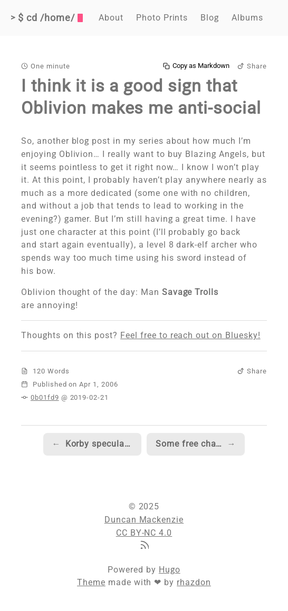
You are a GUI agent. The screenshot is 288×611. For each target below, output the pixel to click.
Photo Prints (162, 18)
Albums (247, 18)
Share (252, 66)
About (111, 18)
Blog (209, 18)
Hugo (169, 570)
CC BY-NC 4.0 (144, 533)
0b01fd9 (45, 397)
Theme (91, 582)
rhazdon (194, 582)
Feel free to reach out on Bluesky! (190, 335)
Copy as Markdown (196, 66)
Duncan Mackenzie (144, 520)
